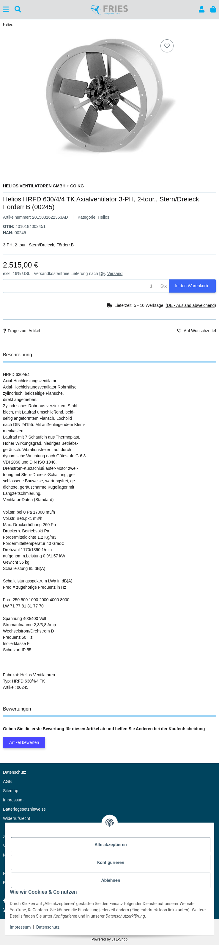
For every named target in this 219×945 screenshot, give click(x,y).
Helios (103, 217)
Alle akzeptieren (110, 844)
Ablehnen (110, 880)
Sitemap (10, 790)
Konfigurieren (110, 862)
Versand (114, 273)
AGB (7, 781)
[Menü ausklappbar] (6, 9)
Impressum (20, 927)
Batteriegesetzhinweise (24, 809)
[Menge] (80, 286)
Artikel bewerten (24, 742)
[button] (201, 9)
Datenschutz (47, 927)
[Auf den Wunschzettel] (167, 45)
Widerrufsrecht (16, 818)
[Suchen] (18, 9)
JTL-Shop (119, 939)
